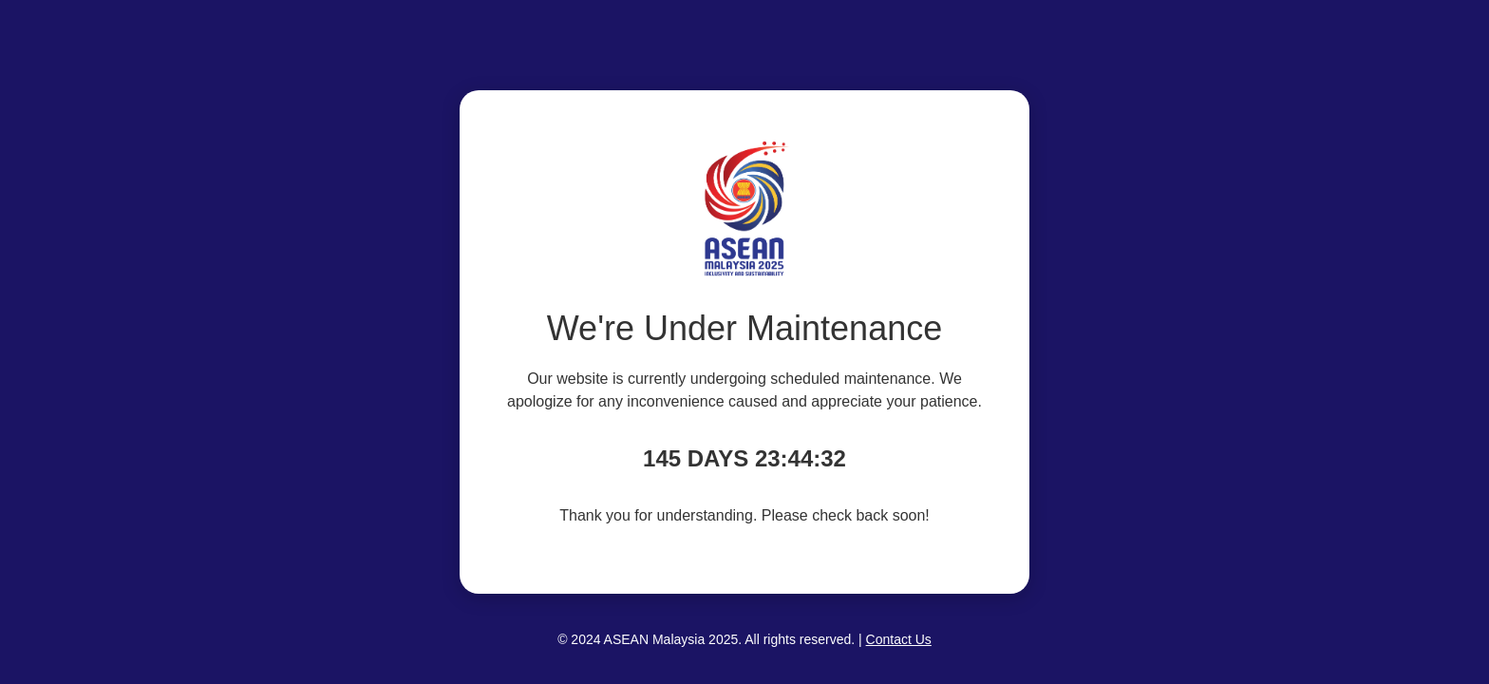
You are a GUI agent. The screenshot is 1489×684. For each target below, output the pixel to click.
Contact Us (899, 639)
